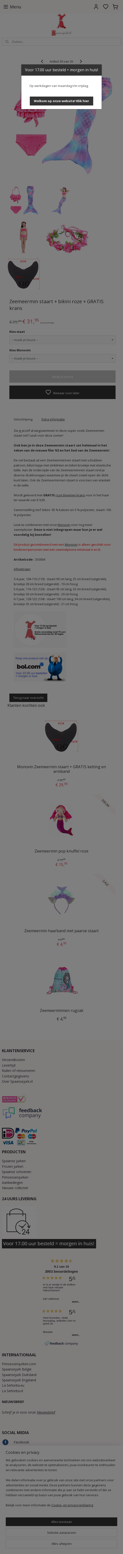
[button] (61, 101)
